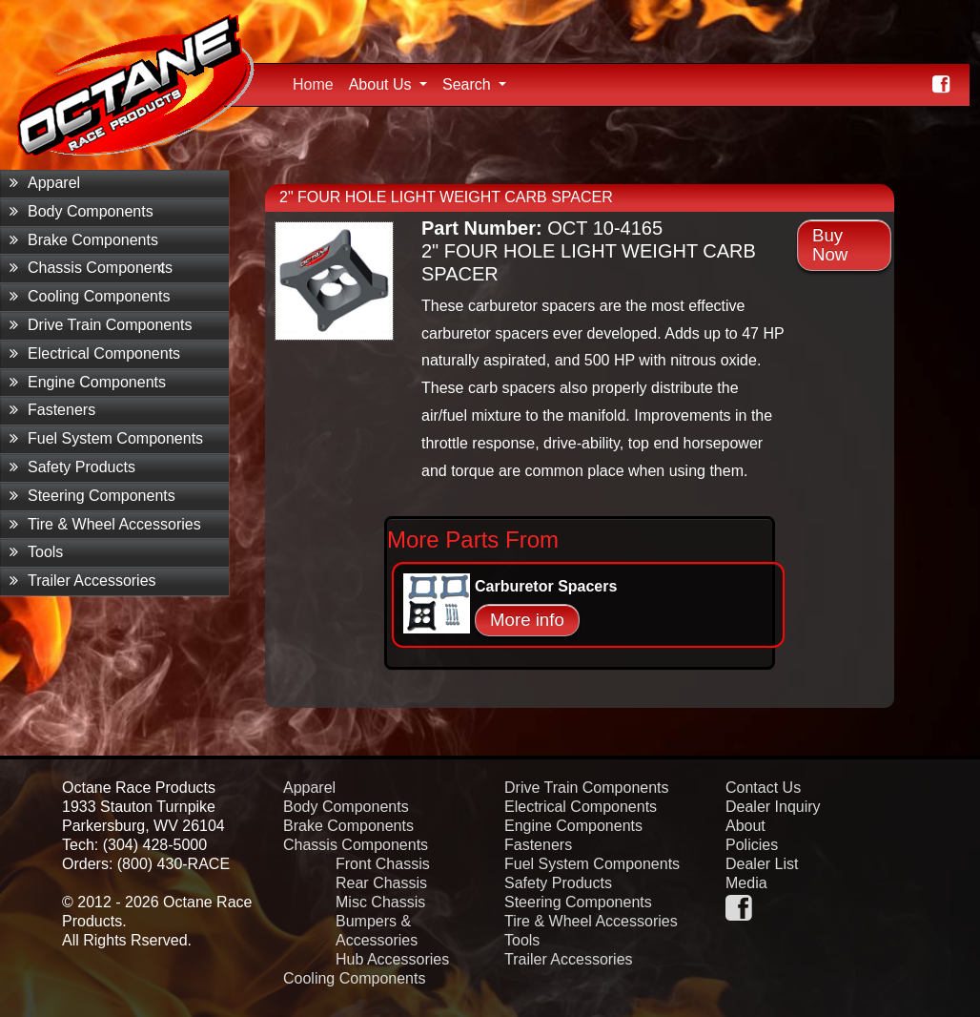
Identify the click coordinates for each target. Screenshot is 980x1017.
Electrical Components (95, 353)
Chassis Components (91, 267)
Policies (751, 845)
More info (527, 620)
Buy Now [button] (829, 244)
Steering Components (92, 496)
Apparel (45, 183)
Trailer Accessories (83, 580)
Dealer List (761, 864)
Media (746, 883)
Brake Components (84, 240)
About (745, 826)
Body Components (81, 211)
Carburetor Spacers (546, 586)
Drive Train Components (101, 325)
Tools (36, 552)
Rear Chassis (381, 883)
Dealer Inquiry (773, 807)
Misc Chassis (380, 902)
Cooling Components (90, 296)
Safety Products (72, 467)
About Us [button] (382, 84)
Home (317, 82)
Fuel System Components (106, 438)
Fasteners (52, 410)
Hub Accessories (392, 959)
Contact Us (763, 787)
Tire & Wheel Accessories (105, 524)
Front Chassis (383, 864)
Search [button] (468, 84)
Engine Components (88, 382)
